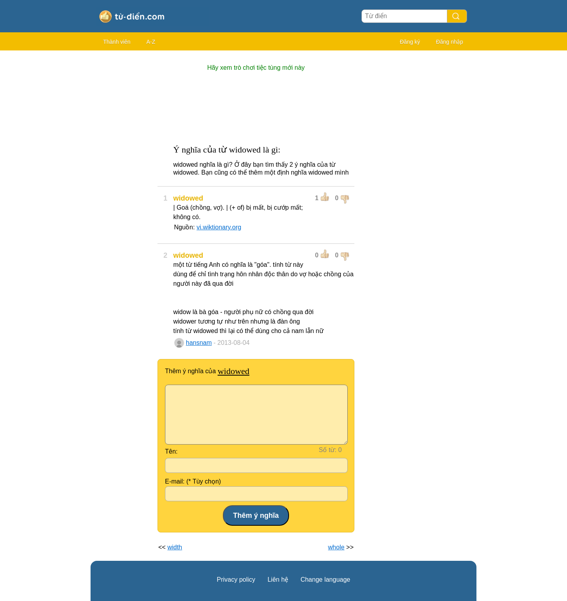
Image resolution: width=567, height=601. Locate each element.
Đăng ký (410, 42)
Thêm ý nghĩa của (207, 371)
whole (336, 547)
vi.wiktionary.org (218, 227)
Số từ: (328, 450)
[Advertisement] (122, 173)
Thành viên (116, 42)
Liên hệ (277, 579)
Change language (325, 579)
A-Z (151, 42)
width (174, 547)
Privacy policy (236, 579)
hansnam (199, 342)
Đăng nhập (449, 42)
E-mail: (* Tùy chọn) (193, 481)
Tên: (171, 451)
